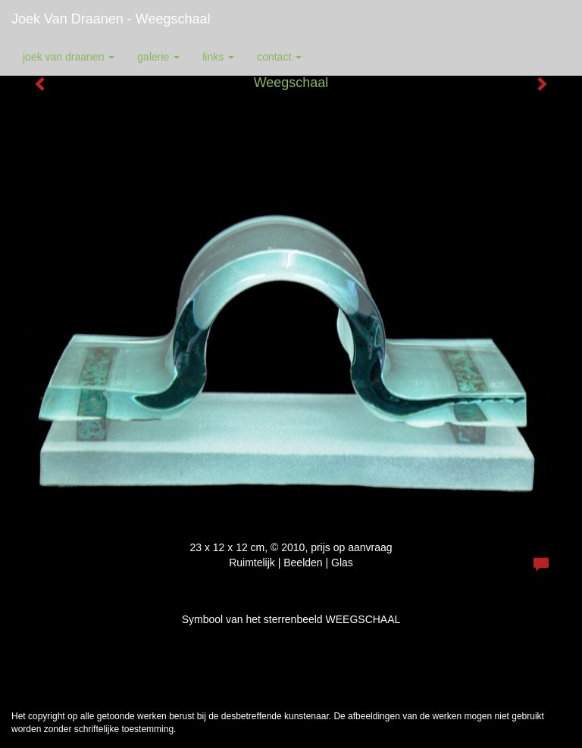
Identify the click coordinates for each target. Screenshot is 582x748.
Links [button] (218, 57)
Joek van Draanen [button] (68, 57)
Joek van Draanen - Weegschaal (111, 18)
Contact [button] (279, 57)
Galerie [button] (158, 57)
